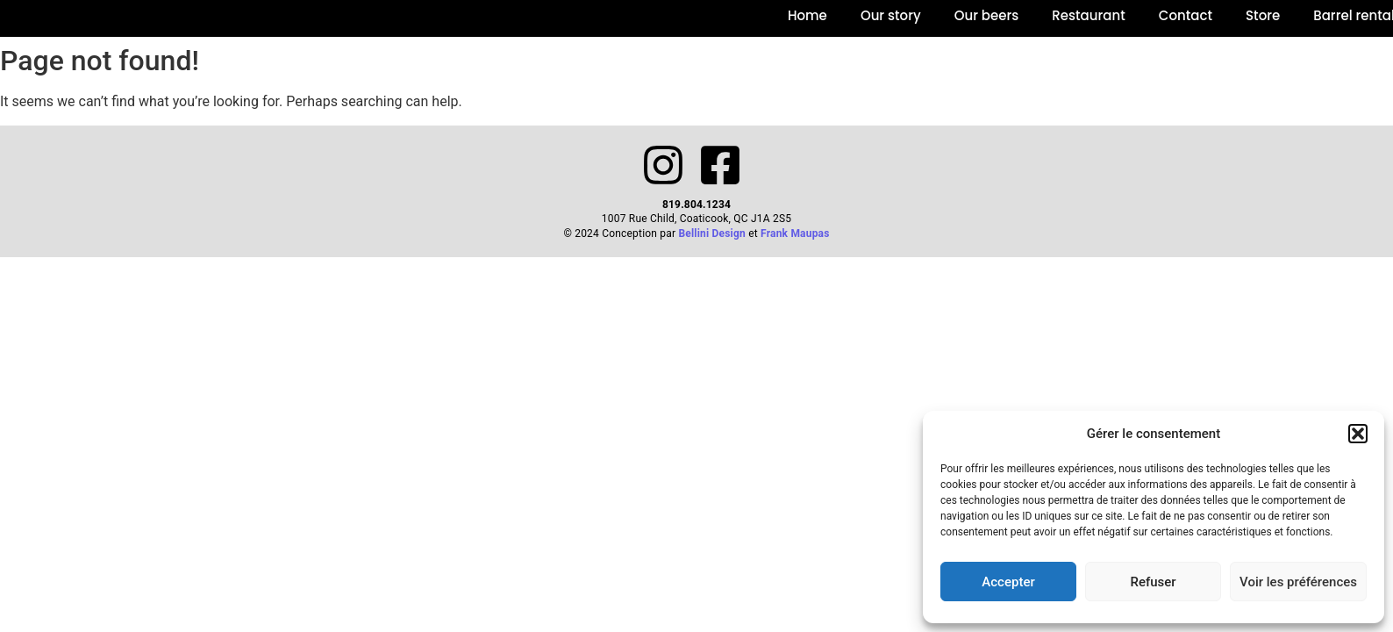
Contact (1185, 15)
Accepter (1008, 582)
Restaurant (1088, 15)
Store (1263, 15)
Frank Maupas (795, 233)
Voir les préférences (1298, 582)
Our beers (986, 15)
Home (807, 15)
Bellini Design (712, 233)
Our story (891, 15)
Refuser (1152, 582)
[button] (1358, 433)
